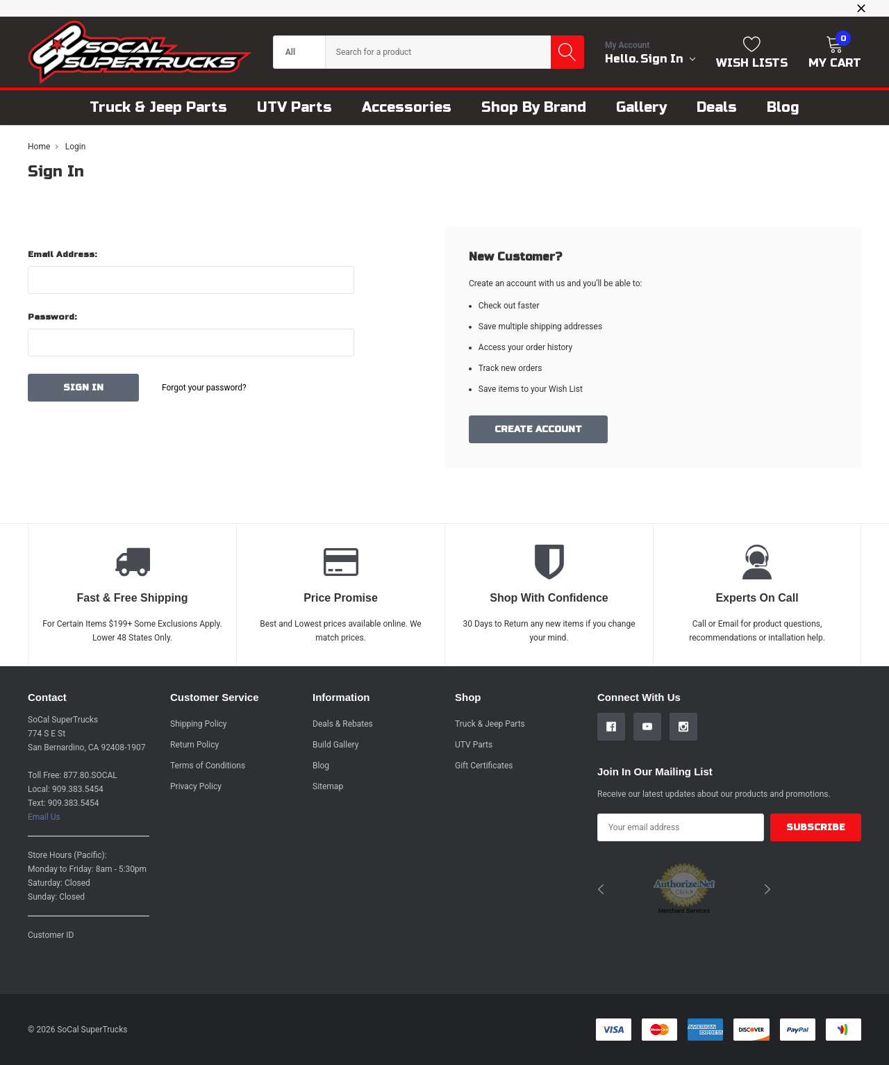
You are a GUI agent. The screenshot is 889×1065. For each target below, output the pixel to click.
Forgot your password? (204, 388)
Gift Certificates (484, 765)
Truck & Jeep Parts (490, 724)
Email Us (44, 817)
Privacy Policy (196, 786)
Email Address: (62, 254)
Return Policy (194, 745)
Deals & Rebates (343, 724)
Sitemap (328, 786)
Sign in (667, 58)
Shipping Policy (198, 724)
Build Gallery (335, 745)
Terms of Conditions (207, 765)
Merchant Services (684, 910)
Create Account (538, 429)
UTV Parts (473, 745)
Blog (321, 765)
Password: (52, 317)
